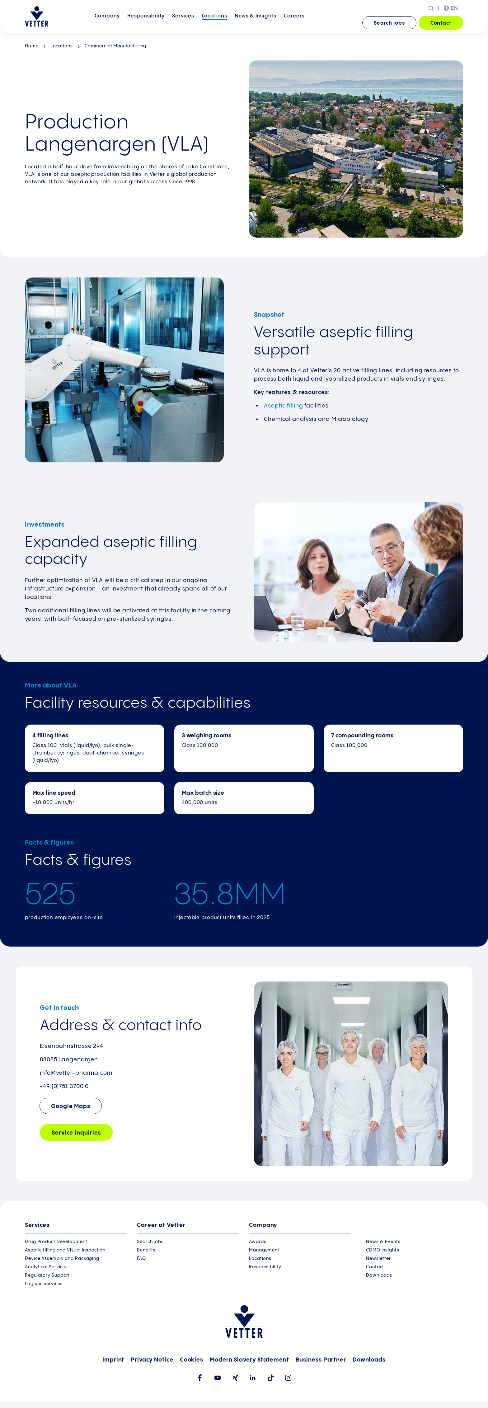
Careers (294, 22)
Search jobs (389, 23)
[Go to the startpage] (36, 16)
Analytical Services (46, 1267)
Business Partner (321, 1360)
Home (32, 46)
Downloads (379, 1275)
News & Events (383, 1242)
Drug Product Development (56, 1242)
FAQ (141, 1258)
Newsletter (378, 1258)
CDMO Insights (382, 1250)
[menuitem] (107, 23)
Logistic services (44, 1284)
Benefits (146, 1250)
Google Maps (70, 1106)
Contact (440, 23)
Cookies (191, 1360)
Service (76, 1133)
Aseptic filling (283, 406)
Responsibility (146, 22)
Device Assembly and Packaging (62, 1258)
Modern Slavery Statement (249, 1360)
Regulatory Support (47, 1275)
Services (183, 22)
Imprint (113, 1360)
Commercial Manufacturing (116, 46)
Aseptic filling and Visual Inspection (65, 1250)
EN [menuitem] (454, 8)
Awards (257, 1242)
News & (255, 22)
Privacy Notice (152, 1360)
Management (264, 1250)
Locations (214, 22)
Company (107, 22)
